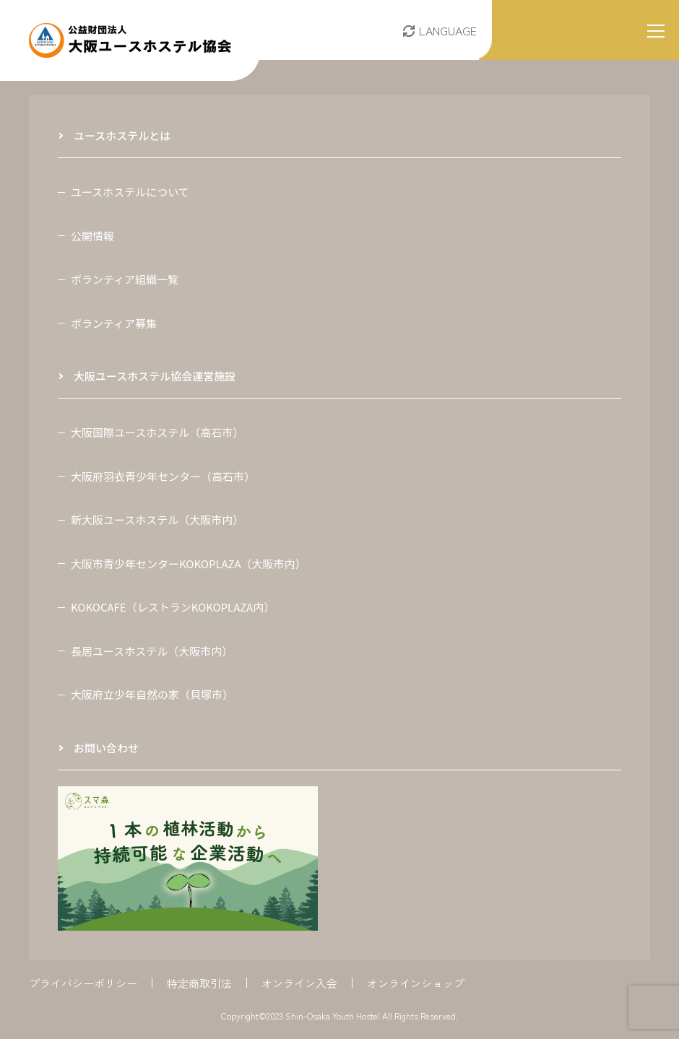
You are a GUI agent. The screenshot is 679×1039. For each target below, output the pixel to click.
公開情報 (92, 235)
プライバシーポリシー (83, 983)
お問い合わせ (106, 747)
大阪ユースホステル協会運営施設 (154, 375)
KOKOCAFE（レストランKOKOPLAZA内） (172, 606)
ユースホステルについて (130, 191)
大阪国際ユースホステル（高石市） (157, 432)
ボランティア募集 (114, 323)
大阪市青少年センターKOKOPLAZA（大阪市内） (188, 563)
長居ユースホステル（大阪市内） (152, 650)
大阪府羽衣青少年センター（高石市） (163, 476)
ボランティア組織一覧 (124, 279)
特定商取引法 (199, 983)
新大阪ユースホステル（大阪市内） (157, 519)
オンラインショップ (415, 983)
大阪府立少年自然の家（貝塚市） (152, 694)
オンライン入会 (299, 983)
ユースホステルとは (122, 135)
